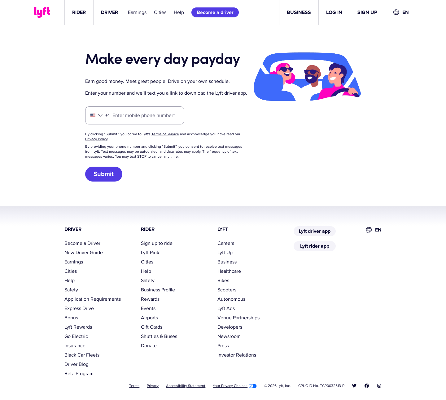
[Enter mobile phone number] (134, 115)
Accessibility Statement (185, 386)
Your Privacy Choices (235, 386)
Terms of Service (165, 134)
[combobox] (400, 12)
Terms (134, 386)
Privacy (153, 386)
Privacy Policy (96, 139)
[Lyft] (42, 12)
